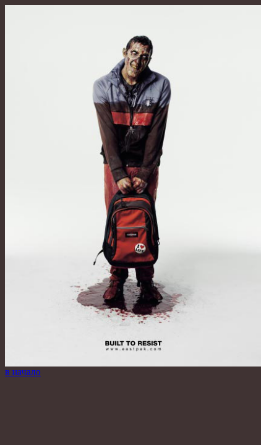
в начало (23, 372)
